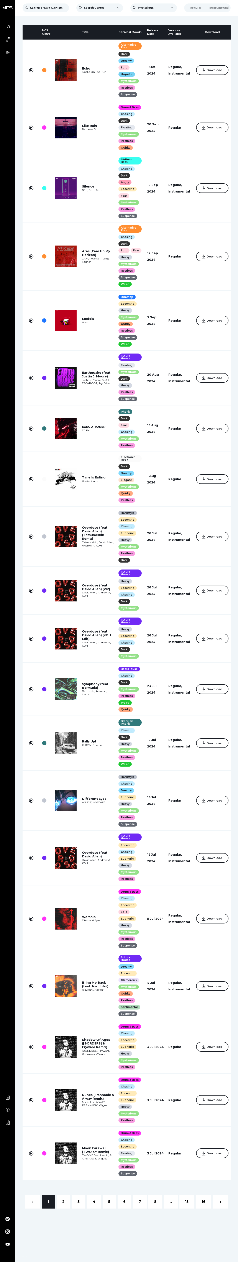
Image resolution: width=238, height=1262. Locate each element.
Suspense (126, 94)
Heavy (123, 264)
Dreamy (124, 60)
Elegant (124, 486)
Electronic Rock (126, 465)
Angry (123, 182)
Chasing (125, 114)
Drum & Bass (128, 107)
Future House (123, 364)
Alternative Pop (127, 46)
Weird (123, 290)
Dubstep (125, 303)
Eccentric (126, 189)
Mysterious (127, 81)
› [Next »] (220, 1208)
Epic (122, 67)
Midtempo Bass (126, 161)
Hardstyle (126, 519)
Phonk (123, 418)
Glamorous (127, 986)
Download (210, 70)
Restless (125, 87)
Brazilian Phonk (125, 729)
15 (187, 1208)
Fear (122, 195)
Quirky (124, 147)
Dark (122, 54)
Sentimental (127, 1013)
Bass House (127, 675)
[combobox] (99, 7)
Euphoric (125, 539)
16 (203, 1208)
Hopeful (125, 74)
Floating (125, 127)
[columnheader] (31, 32)
